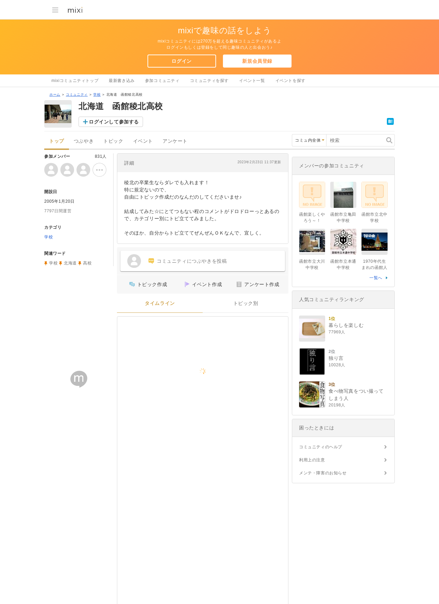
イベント (143, 141)
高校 (87, 263)
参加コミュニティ (162, 80)
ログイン (181, 61)
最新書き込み (122, 80)
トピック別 (245, 303)
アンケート (175, 141)
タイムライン (160, 303)
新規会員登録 (257, 61)
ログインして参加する (114, 122)
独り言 (336, 358)
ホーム (54, 94)
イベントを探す (290, 80)
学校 (96, 94)
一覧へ (375, 277)
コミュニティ (77, 94)
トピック (113, 141)
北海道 (70, 263)
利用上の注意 (312, 460)
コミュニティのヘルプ (320, 447)
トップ (56, 141)
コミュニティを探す (209, 80)
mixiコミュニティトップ (74, 80)
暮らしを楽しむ (346, 325)
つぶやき (84, 141)
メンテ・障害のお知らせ (323, 473)
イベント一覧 (252, 80)
